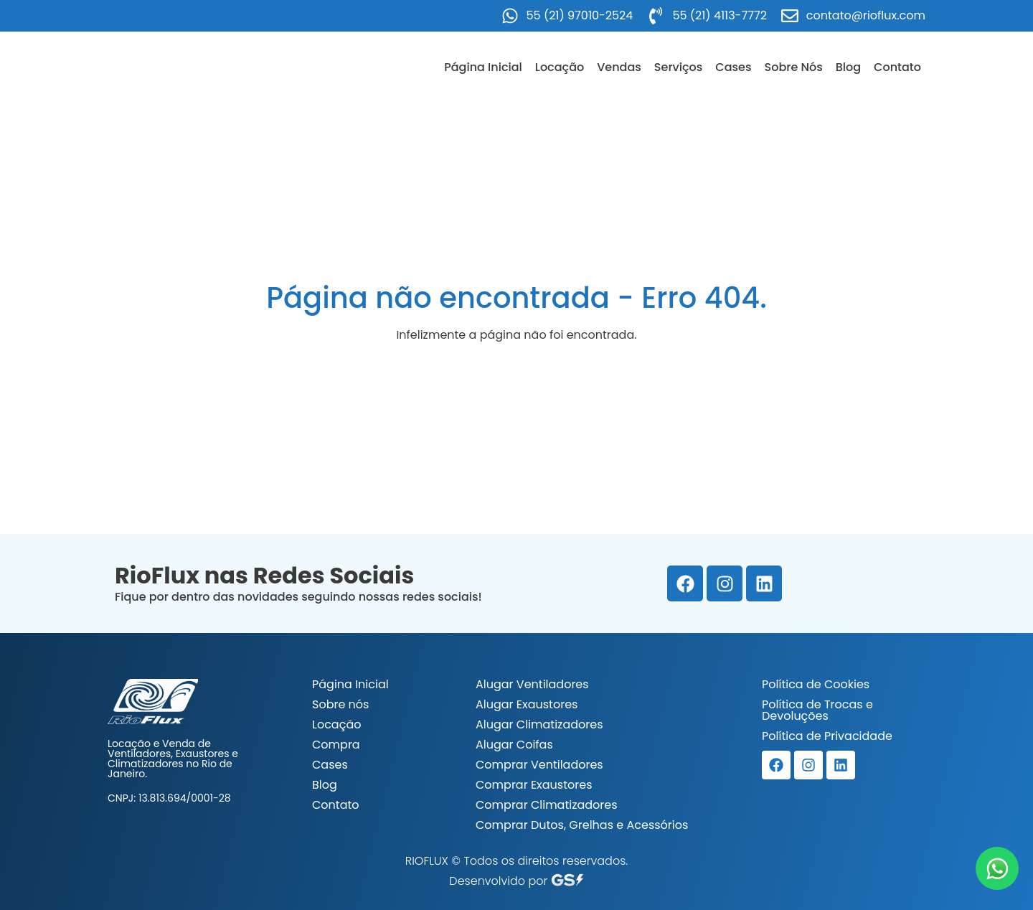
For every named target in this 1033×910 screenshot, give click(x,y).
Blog (848, 67)
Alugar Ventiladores (532, 684)
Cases (733, 67)
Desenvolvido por (516, 881)
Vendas (619, 67)
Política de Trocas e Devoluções (817, 710)
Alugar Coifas (514, 744)
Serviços (678, 67)
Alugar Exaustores (526, 704)
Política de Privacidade (827, 736)
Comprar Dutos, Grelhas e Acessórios (582, 825)
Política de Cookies (815, 684)
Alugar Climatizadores (539, 724)
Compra (336, 744)
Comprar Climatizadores (547, 805)
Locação (559, 67)
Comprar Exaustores (534, 785)
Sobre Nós (794, 67)
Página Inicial (483, 67)
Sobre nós (340, 704)
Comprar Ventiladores (539, 764)
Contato (897, 67)
